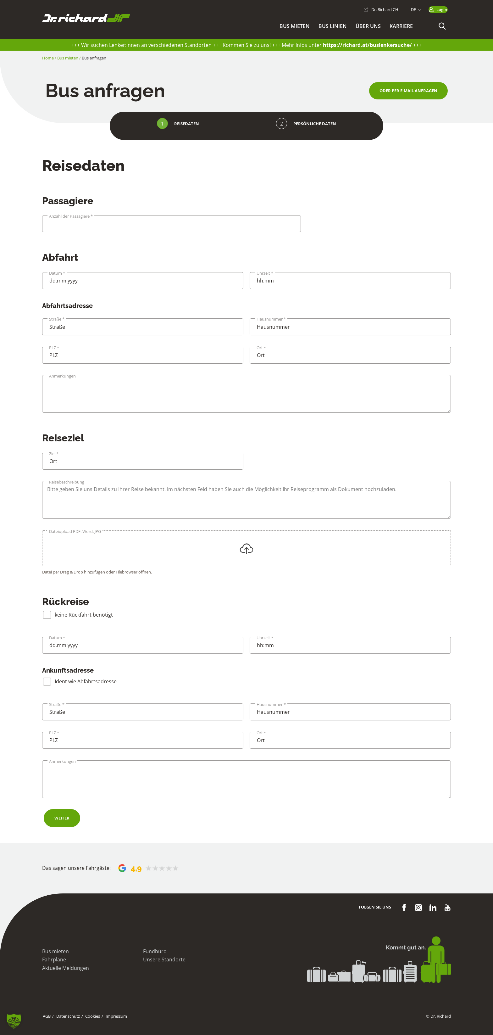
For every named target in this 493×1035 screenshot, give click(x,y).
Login (436, 8)
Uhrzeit (265, 273)
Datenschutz (66, 1016)
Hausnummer (271, 319)
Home (48, 58)
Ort (261, 347)
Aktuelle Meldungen (65, 968)
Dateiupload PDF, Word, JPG (75, 531)
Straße (56, 319)
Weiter (61, 818)
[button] (442, 27)
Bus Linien (333, 27)
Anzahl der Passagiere (71, 216)
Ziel (53, 453)
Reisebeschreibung (66, 482)
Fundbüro (155, 951)
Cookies (90, 1016)
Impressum (113, 1016)
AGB (46, 1016)
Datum (57, 273)
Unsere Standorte (164, 959)
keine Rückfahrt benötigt (84, 614)
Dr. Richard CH (373, 8)
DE (401, 8)
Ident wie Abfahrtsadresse (86, 681)
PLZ (54, 347)
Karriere (401, 27)
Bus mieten (295, 27)
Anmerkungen (62, 376)
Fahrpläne (54, 959)
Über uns (368, 27)
